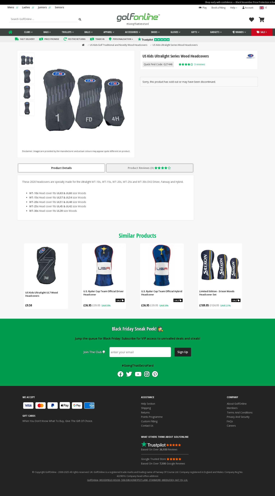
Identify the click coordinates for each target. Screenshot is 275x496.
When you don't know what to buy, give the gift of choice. (58, 418)
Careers (231, 425)
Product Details (61, 167)
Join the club (94, 352)
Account (247, 7)
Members (232, 407)
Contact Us (147, 425)
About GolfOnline (237, 403)
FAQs (230, 421)
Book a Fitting (218, 7)
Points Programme (152, 416)
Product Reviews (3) (150, 167)
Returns (145, 412)
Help (232, 7)
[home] (82, 45)
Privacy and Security (238, 416)
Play (203, 7)
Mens (11, 7)
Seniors (59, 7)
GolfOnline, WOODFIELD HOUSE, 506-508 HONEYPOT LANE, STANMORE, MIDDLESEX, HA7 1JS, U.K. (137, 479)
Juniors (42, 7)
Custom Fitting (149, 421)
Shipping (146, 407)
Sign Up (182, 352)
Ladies (26, 7)
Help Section (148, 403)
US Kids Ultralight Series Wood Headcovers (175, 44)
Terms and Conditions (240, 412)
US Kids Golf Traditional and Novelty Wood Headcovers (118, 44)
